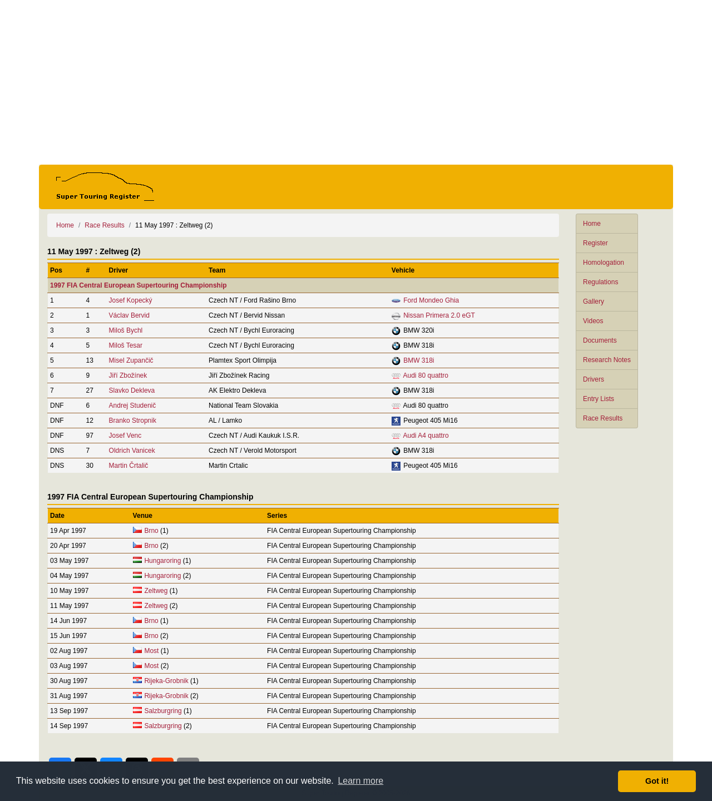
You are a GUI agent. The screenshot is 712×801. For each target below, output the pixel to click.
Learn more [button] (360, 780)
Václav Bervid (129, 315)
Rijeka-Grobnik (166, 681)
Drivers (593, 379)
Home (592, 224)
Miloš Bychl (126, 330)
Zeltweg (155, 591)
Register (595, 243)
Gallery (593, 301)
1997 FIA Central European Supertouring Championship (138, 285)
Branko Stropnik (132, 420)
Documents (600, 340)
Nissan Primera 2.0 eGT (439, 315)
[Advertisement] (356, 82)
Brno (151, 531)
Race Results (602, 418)
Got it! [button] (657, 781)
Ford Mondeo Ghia (431, 300)
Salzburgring (162, 711)
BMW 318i (418, 360)
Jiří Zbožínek (128, 375)
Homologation (603, 262)
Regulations (600, 282)
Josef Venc (125, 435)
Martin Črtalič (129, 465)
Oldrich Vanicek (132, 450)
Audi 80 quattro (425, 375)
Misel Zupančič (131, 360)
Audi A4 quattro (426, 435)
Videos (593, 321)
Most (151, 651)
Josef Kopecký (130, 300)
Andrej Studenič (132, 405)
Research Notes (607, 360)
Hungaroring (162, 561)
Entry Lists (598, 399)
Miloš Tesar (125, 345)
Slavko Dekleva (132, 390)
